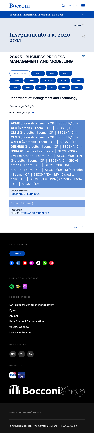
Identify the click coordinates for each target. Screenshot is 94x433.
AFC (52, 73)
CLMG (16, 80)
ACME (38, 73)
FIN (15, 87)
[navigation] (47, 14)
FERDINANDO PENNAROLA (25, 194)
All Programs (20, 73)
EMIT (77, 80)
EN (70, 6)
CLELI (65, 73)
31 (32, 112)
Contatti (79, 25)
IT (76, 6)
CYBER (31, 80)
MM (63, 87)
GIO (28, 87)
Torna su (78, 227)
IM (40, 87)
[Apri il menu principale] (83, 6)
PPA (76, 87)
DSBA (63, 80)
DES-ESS (48, 80)
